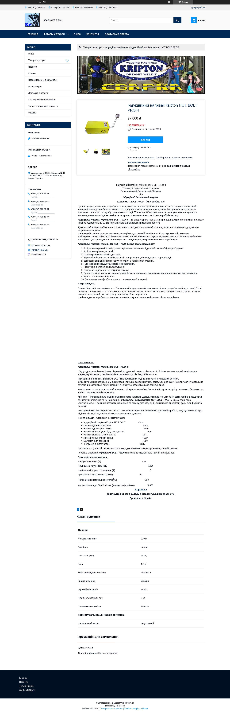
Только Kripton (26, 686)
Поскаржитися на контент (111, 709)
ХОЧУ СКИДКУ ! (27, 690)
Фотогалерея (35, 86)
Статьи (32, 73)
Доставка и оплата (117, 34)
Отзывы (32, 112)
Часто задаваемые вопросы (43, 106)
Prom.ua (130, 703)
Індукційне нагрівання (116, 47)
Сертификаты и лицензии (42, 99)
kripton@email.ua (39, 250)
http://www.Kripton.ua (40, 245)
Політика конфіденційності (136, 709)
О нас (77, 34)
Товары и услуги (54, 34)
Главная (33, 34)
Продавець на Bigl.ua (115, 706)
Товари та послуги (92, 47)
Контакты (92, 34)
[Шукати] (177, 20)
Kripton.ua (141, 489)
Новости (32, 67)
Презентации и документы (42, 80)
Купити (145, 139)
